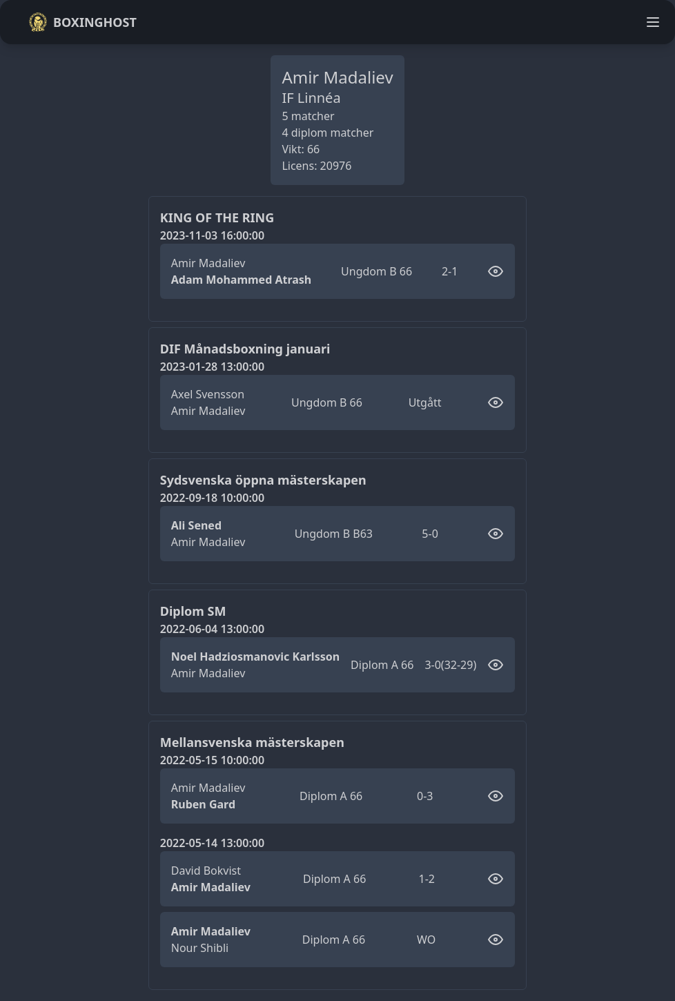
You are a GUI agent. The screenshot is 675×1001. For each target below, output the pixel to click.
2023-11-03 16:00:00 (212, 235)
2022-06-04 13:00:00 (212, 628)
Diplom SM (193, 611)
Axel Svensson (207, 394)
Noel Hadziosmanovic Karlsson (255, 656)
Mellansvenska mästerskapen (252, 742)
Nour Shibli (199, 947)
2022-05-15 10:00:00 (212, 760)
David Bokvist (206, 870)
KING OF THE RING (217, 217)
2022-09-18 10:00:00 (212, 497)
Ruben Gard (203, 804)
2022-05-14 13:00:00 (212, 843)
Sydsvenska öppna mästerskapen (263, 480)
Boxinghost (82, 22)
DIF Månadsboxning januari (245, 348)
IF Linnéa (311, 97)
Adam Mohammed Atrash (241, 279)
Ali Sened (196, 525)
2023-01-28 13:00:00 (212, 366)
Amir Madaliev (208, 263)
